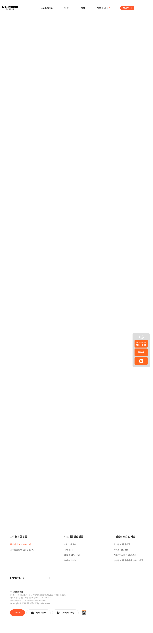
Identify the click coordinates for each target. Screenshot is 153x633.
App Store (38, 612)
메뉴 (66, 8)
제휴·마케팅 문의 (72, 555)
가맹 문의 (68, 549)
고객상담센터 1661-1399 (22, 549)
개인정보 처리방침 (121, 544)
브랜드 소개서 (70, 560)
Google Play (65, 612)
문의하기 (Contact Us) (20, 544)
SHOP (17, 612)
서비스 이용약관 (120, 549)
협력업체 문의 (70, 544)
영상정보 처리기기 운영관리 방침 (128, 560)
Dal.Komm (47, 8)
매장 (83, 8)
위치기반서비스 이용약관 (124, 555)
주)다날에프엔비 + (17, 592)
